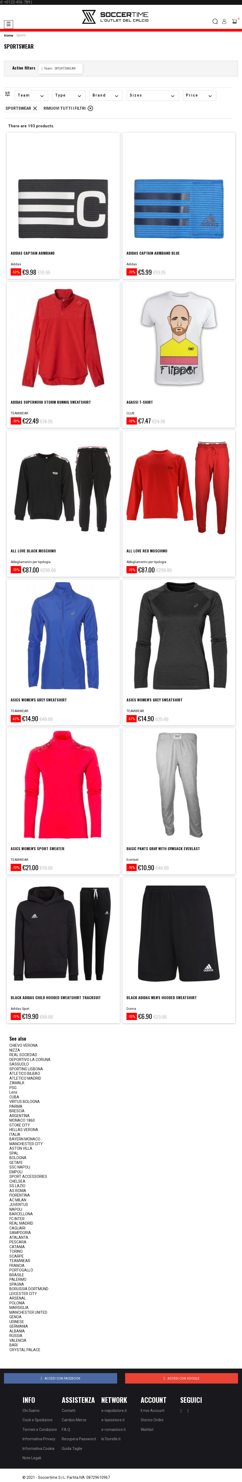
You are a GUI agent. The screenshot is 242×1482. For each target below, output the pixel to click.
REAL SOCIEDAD (23, 1055)
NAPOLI (15, 1209)
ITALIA (14, 1134)
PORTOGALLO (21, 1270)
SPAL (13, 1153)
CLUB (130, 413)
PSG (13, 1088)
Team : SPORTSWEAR (60, 68)
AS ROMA (17, 1191)
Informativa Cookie (38, 1448)
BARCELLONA (21, 1214)
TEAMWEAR (19, 413)
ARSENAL (17, 1298)
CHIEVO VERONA (23, 1045)
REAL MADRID (21, 1223)
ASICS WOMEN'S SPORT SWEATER (37, 848)
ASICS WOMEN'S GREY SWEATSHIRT (39, 699)
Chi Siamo (31, 1410)
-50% (16, 272)
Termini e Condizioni (39, 1429)
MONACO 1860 (22, 1120)
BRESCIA (17, 1111)
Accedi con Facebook (60, 1378)
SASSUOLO (19, 1064)
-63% (16, 718)
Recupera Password (79, 1439)
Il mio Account (152, 1410)
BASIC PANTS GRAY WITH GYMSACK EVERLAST (163, 848)
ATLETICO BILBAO (24, 1073)
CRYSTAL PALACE (24, 1350)
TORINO (16, 1251)
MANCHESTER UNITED (28, 1312)
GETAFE (16, 1162)
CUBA (14, 1097)
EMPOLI (15, 1172)
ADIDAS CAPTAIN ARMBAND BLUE (153, 253)
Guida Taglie (72, 1448)
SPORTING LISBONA (26, 1069)
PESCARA (17, 1242)
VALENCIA (17, 1340)
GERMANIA (18, 1326)
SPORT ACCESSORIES (28, 1176)
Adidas (16, 264)
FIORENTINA (19, 1195)
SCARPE (16, 1256)
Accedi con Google (181, 1378)
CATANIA (17, 1247)
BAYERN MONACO (24, 1139)
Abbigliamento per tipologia (31, 562)
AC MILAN (17, 1200)
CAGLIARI (17, 1228)
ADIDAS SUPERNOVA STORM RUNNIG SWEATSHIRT (51, 402)
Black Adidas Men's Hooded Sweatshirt (161, 997)
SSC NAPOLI (19, 1167)
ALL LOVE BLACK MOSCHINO (33, 550)
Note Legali (31, 1458)
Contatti (68, 1410)
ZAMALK (16, 1083)
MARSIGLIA (19, 1307)
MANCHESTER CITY (26, 1144)
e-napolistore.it (114, 1410)
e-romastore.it (113, 1429)
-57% (131, 718)
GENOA (15, 1317)
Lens (13, 1092)
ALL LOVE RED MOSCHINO (146, 550)
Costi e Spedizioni (37, 1420)
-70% (132, 272)
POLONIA (17, 1303)
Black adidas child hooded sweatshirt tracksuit (56, 997)
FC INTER (17, 1219)
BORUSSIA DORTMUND (28, 1289)
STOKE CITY (19, 1125)
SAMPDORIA (20, 1233)
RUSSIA (15, 1336)
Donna (131, 1009)
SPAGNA (16, 1284)
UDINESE (16, 1322)
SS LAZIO (17, 1186)
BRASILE (16, 1275)
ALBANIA (17, 1331)
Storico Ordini (152, 1420)
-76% (131, 867)
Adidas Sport (20, 1009)
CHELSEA (17, 1181)
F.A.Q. (66, 1429)
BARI (13, 1345)
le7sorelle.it (111, 1439)
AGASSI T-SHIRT (139, 402)
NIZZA (14, 1050)
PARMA (15, 1106)
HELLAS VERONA (23, 1130)
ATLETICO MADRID (25, 1078)
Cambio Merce (74, 1420)
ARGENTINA (19, 1116)
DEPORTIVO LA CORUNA (30, 1059)
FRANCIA (17, 1265)
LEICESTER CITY (23, 1294)
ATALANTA (18, 1237)
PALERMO (17, 1279)
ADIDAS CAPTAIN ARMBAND (33, 253)
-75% (16, 1016)
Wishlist (147, 1429)
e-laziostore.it (113, 1420)
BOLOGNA (17, 1158)
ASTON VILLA (20, 1148)
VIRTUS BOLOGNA (24, 1101)
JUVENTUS (18, 1204)
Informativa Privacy (38, 1439)
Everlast (132, 860)
